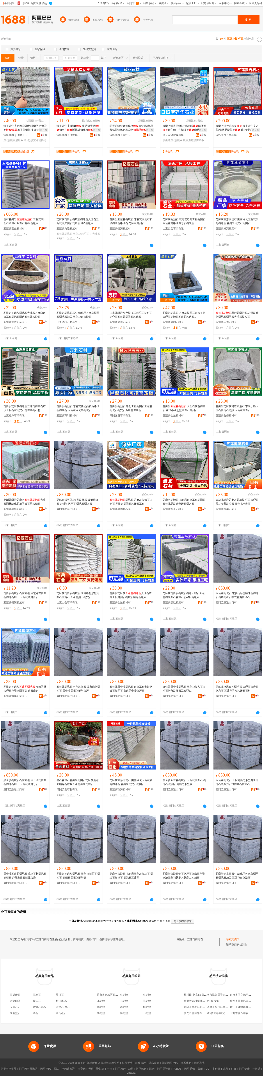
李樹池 (124, 994)
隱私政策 (154, 1062)
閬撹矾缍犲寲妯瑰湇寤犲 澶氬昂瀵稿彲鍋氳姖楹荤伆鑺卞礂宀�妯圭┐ (131, 128)
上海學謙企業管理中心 (243, 1013)
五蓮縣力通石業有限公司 (69, 228)
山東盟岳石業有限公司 (175, 228)
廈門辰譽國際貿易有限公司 (199, 1013)
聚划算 (100, 1068)
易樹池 (124, 1013)
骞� (44, 134)
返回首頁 (165, 921)
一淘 (109, 1068)
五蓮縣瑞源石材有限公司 (122, 789)
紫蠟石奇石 (39, 1007)
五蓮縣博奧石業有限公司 (228, 509)
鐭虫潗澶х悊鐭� (172, 140)
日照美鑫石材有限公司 (69, 789)
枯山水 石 (61, 1000)
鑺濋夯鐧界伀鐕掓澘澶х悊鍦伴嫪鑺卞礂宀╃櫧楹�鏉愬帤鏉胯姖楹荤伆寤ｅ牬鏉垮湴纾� (184, 128)
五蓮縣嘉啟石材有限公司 (16, 228)
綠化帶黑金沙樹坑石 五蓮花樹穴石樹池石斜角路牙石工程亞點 (184, 688)
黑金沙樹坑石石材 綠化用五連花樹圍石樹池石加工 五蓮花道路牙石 (25, 782)
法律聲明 (127, 1062)
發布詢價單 (232, 939)
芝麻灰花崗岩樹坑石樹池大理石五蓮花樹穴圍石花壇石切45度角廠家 (184, 595)
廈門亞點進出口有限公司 (69, 509)
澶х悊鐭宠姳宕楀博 (35, 140)
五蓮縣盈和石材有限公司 (175, 322)
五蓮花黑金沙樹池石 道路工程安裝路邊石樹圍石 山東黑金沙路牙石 (131, 688)
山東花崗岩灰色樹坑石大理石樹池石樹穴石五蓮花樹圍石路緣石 (131, 314)
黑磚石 (60, 994)
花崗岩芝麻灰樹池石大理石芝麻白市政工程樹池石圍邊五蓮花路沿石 (25, 314)
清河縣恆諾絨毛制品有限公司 (224, 1013)
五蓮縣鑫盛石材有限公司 (228, 415)
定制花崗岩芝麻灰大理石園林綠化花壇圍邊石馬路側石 (25, 501)
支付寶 (216, 1068)
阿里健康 (244, 1068)
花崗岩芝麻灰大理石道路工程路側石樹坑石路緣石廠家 (131, 595)
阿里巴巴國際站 (28, 1068)
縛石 (35, 1013)
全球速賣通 (68, 1068)
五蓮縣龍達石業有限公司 (122, 322)
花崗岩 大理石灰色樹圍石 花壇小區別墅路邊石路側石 (184, 408)
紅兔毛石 (61, 1013)
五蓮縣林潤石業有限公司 (228, 228)
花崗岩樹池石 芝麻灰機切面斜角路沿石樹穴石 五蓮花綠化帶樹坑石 (78, 408)
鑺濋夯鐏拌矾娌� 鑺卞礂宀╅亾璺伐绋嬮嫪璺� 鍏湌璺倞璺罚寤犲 (237, 128)
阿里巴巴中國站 (49, 1068)
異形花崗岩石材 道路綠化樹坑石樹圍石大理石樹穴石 (237, 314)
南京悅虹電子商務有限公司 (222, 994)
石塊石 (37, 994)
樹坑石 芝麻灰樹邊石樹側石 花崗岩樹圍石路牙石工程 (131, 501)
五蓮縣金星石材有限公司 (175, 415)
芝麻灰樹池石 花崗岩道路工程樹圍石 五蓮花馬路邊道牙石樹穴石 (184, 221)
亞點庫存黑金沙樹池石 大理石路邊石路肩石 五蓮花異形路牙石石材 (237, 688)
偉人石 (37, 1000)
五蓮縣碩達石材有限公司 (228, 322)
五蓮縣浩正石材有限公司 (175, 509)
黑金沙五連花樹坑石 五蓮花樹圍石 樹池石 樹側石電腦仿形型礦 (184, 782)
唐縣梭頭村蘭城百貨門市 (198, 1000)
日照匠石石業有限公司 (122, 415)
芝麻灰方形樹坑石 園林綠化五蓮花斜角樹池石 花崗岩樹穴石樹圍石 (131, 782)
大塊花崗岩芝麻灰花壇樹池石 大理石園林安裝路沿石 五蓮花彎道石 (237, 501)
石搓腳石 (15, 994)
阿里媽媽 (141, 1068)
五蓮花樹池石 (195, 939)
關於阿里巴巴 (170, 1062)
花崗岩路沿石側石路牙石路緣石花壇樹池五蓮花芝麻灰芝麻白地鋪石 (184, 875)
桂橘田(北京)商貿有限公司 (199, 994)
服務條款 (140, 1062)
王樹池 (124, 1000)
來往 (225, 1068)
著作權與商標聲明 (108, 1062)
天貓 (91, 1068)
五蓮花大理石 (81, 233)
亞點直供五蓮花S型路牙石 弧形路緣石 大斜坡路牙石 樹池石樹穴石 (77, 501)
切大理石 (95, 233)
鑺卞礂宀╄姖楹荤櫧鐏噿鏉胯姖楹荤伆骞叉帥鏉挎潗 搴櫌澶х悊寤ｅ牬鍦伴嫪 (25, 128)
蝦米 (152, 1068)
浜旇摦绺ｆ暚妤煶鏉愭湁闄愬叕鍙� (122, 135)
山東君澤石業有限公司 (16, 415)
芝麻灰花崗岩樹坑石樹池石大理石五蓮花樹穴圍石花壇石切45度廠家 (78, 221)
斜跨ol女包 (213, 1000)
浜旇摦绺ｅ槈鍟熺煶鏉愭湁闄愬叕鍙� (228, 135)
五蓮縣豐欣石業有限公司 (16, 322)
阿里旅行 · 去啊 (124, 1068)
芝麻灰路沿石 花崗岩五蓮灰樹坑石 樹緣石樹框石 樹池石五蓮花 (131, 875)
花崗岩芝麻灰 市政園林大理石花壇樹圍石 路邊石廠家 (25, 688)
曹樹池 (124, 1007)
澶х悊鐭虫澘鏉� (13, 140)
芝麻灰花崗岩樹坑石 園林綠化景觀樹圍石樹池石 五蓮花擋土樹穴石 (78, 595)
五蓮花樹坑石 (64, 233)
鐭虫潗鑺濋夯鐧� (193, 140)
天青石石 (15, 1007)
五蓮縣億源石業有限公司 (122, 228)
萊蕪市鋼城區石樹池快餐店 (112, 994)
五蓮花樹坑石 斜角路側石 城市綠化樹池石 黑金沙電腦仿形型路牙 (78, 688)
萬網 (200, 1068)
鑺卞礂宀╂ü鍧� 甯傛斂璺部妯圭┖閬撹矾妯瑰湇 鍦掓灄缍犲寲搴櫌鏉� (78, 128)
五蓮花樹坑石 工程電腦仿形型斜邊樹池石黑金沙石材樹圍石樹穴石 (237, 782)
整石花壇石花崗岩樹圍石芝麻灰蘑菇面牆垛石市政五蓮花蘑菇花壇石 (78, 782)
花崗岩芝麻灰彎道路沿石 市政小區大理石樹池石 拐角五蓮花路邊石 (237, 408)
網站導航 (199, 1062)
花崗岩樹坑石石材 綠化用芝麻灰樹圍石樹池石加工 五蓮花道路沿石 (78, 314)
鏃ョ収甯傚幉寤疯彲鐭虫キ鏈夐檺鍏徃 (175, 135)
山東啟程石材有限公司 (69, 322)
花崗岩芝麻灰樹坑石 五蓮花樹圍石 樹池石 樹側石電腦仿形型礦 (78, 875)
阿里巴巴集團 (8, 1068)
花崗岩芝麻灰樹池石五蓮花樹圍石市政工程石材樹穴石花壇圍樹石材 (25, 408)
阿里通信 (189, 1068)
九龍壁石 (15, 1013)
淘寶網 (81, 1068)
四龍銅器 (15, 1000)
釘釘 (233, 1068)
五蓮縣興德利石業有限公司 (122, 509)
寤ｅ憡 (44, 130)
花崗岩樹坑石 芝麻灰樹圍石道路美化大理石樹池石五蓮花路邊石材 (184, 314)
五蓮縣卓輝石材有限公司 (16, 509)
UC (208, 1068)
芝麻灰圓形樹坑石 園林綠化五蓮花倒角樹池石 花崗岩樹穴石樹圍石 (237, 221)
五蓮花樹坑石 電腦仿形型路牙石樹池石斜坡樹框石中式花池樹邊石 (237, 595)
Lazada (131, 1072)
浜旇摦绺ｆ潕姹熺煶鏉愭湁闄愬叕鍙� (69, 135)
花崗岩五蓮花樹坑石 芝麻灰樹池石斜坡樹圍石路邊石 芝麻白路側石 (131, 221)
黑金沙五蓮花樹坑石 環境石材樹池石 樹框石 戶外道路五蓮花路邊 (25, 875)
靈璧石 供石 (63, 1007)
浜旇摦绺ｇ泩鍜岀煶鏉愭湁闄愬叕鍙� (16, 135)
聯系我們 (186, 1062)
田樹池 (147, 1000)
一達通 (256, 1068)
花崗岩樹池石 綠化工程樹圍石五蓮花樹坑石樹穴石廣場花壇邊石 (131, 408)
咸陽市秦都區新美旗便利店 (199, 1007)
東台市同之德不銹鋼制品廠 (245, 994)
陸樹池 (101, 1013)
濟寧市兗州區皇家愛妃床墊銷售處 (226, 1007)
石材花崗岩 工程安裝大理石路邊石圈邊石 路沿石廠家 (25, 221)
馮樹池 (101, 1000)
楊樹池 (147, 1007)
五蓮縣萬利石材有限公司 (69, 415)
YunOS (177, 1068)
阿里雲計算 (163, 1068)
